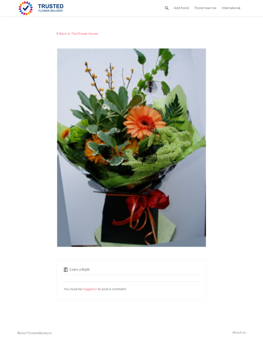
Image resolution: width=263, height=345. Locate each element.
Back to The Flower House (78, 34)
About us (239, 332)
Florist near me (205, 8)
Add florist (181, 8)
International (231, 8)
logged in (90, 289)
